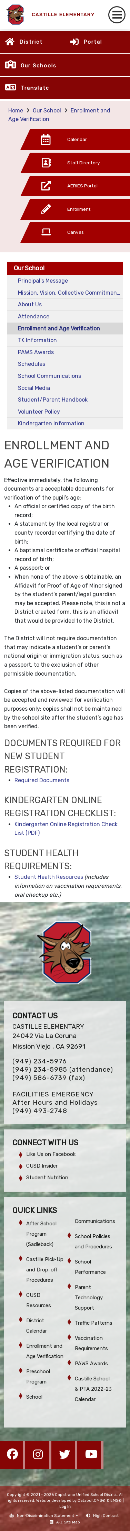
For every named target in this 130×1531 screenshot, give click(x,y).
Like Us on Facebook (51, 1154)
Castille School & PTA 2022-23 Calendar (93, 1389)
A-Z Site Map (65, 1522)
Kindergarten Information (51, 423)
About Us (30, 304)
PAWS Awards (36, 352)
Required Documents (41, 780)
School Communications (49, 376)
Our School (47, 110)
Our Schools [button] (39, 66)
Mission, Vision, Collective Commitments (70, 292)
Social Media (34, 388)
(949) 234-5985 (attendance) (62, 1069)
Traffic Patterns (93, 1323)
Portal (92, 42)
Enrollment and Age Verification (59, 328)
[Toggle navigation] (117, 14)
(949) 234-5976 (39, 1061)
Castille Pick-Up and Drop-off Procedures (44, 1269)
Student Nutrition (47, 1177)
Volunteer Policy (39, 411)
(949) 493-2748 (39, 1111)
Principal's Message (43, 280)
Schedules (31, 364)
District (31, 42)
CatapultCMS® (92, 1500)
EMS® (116, 1500)
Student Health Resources (48, 877)
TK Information (37, 340)
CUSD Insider (42, 1166)
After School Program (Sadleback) (41, 1234)
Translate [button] (35, 88)
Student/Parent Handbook (53, 399)
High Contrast (106, 1515)
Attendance (33, 316)
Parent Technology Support (89, 1297)
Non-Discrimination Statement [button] (46, 1515)
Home (15, 110)
